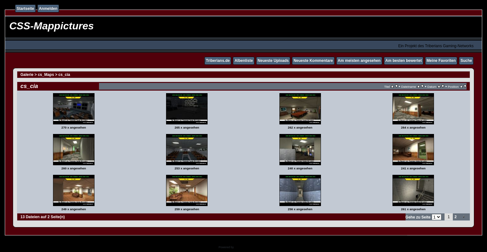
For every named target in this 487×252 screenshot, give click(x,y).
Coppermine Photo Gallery (251, 247)
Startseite (25, 8)
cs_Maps (46, 74)
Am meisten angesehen (359, 60)
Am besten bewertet (403, 60)
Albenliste (243, 60)
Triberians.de (218, 60)
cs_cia (64, 74)
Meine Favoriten (441, 60)
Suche (466, 60)
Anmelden (48, 8)
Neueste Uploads (273, 60)
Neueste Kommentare (313, 60)
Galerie (27, 74)
